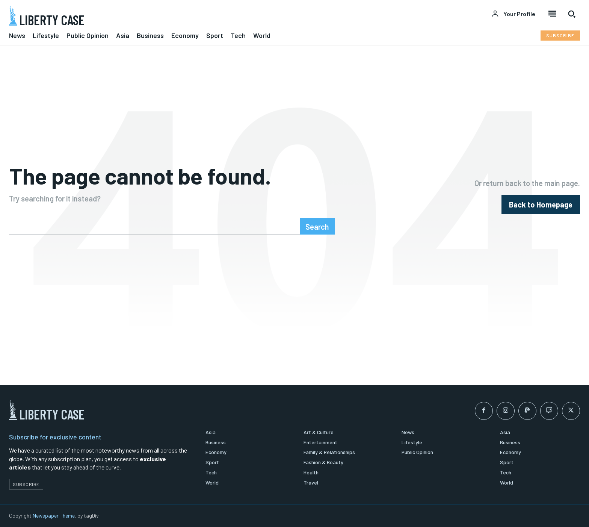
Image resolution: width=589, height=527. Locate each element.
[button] (571, 14)
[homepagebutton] (540, 204)
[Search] (317, 226)
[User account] (513, 14)
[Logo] (147, 16)
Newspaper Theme (54, 515)
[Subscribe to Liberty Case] (560, 35)
